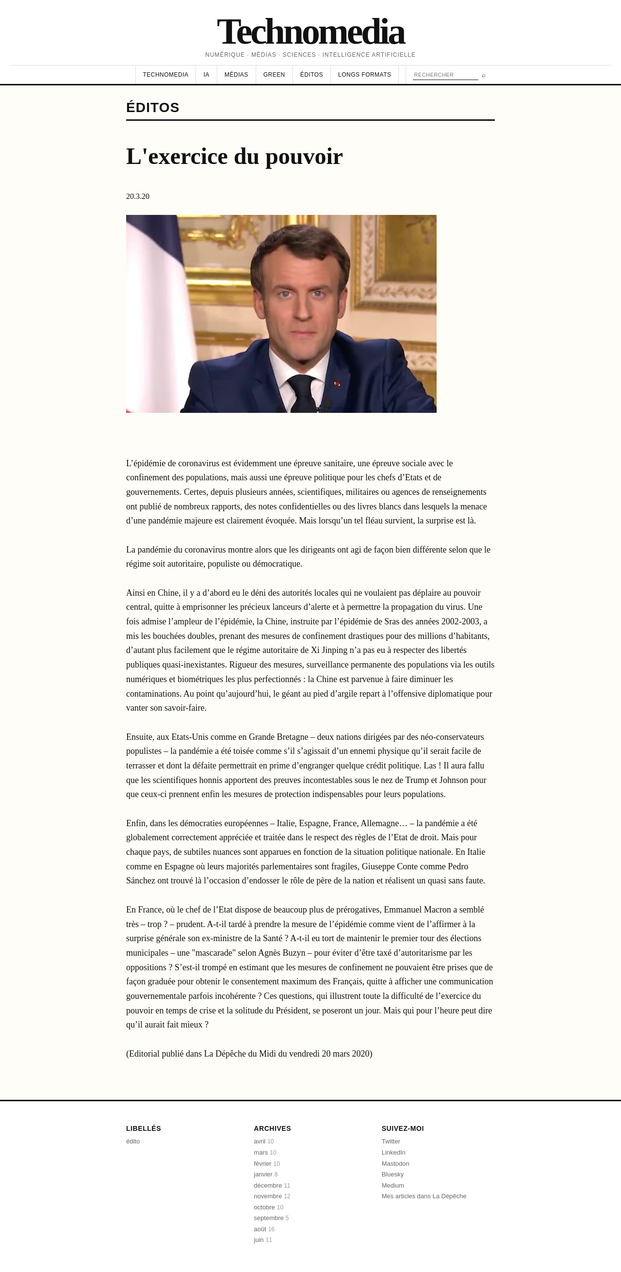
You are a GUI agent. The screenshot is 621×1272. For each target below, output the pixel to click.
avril (264, 1141)
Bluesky (393, 1174)
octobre (268, 1207)
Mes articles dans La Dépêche (424, 1196)
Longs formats (364, 74)
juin (263, 1239)
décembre (272, 1185)
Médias (236, 74)
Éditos (311, 74)
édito (133, 1141)
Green (274, 74)
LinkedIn (394, 1152)
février (266, 1163)
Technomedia (310, 31)
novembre (272, 1196)
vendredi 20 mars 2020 (329, 1054)
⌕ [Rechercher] (484, 75)
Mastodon (395, 1163)
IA (206, 74)
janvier (266, 1174)
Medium (393, 1185)
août (264, 1229)
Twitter (391, 1141)
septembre (271, 1218)
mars (265, 1152)
